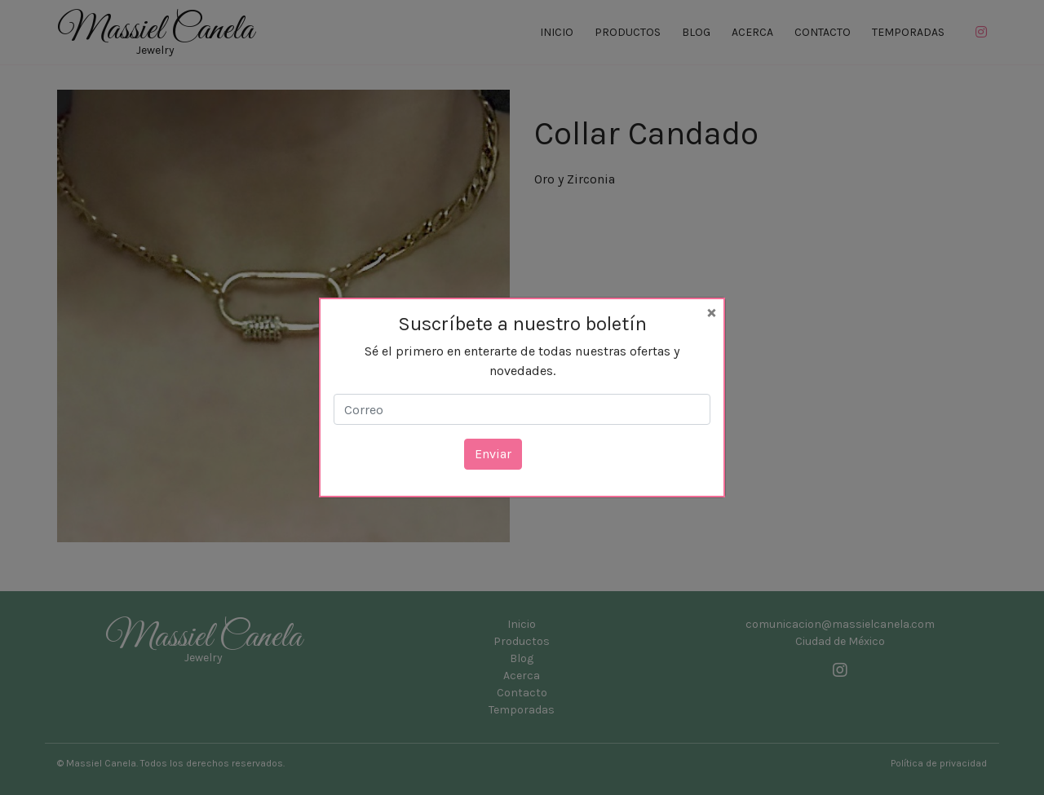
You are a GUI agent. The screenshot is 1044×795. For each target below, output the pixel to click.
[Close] (711, 311)
